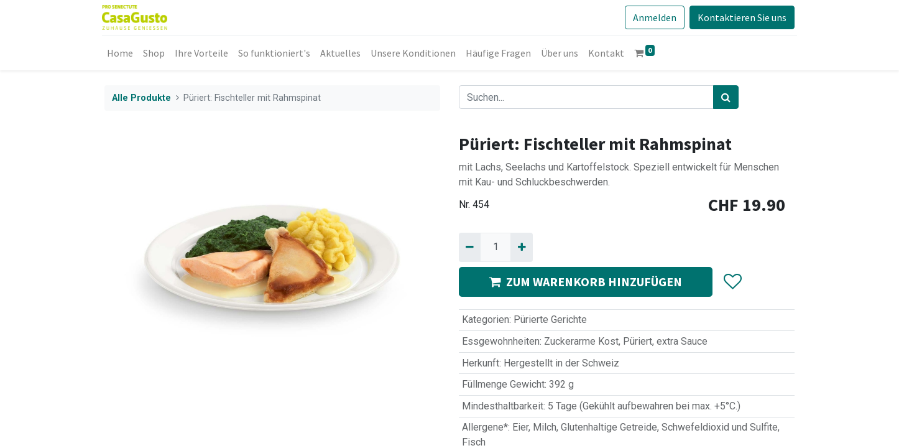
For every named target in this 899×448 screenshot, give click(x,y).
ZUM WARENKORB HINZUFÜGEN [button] (585, 281)
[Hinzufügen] (521, 247)
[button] (732, 281)
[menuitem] (122, 52)
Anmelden (652, 17)
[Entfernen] (470, 247)
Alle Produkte (141, 98)
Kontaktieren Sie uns (739, 17)
